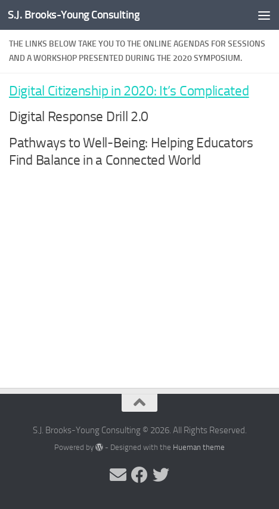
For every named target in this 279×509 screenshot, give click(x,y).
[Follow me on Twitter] (161, 475)
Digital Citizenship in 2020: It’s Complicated (129, 91)
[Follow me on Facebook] (139, 475)
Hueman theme (199, 447)
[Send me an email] (118, 475)
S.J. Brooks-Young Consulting (74, 14)
